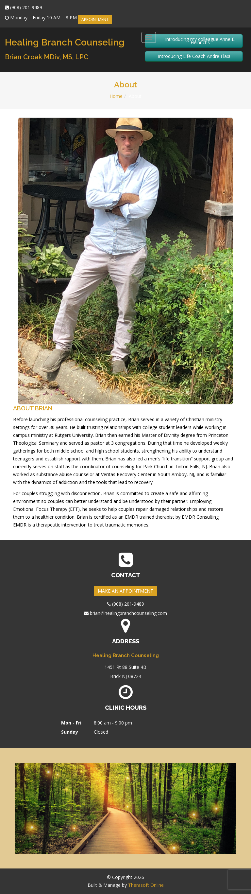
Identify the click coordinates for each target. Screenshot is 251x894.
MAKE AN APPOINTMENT (125, 591)
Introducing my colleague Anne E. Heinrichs (200, 40)
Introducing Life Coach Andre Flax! (194, 56)
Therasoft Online (146, 885)
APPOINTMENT (95, 19)
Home (116, 96)
